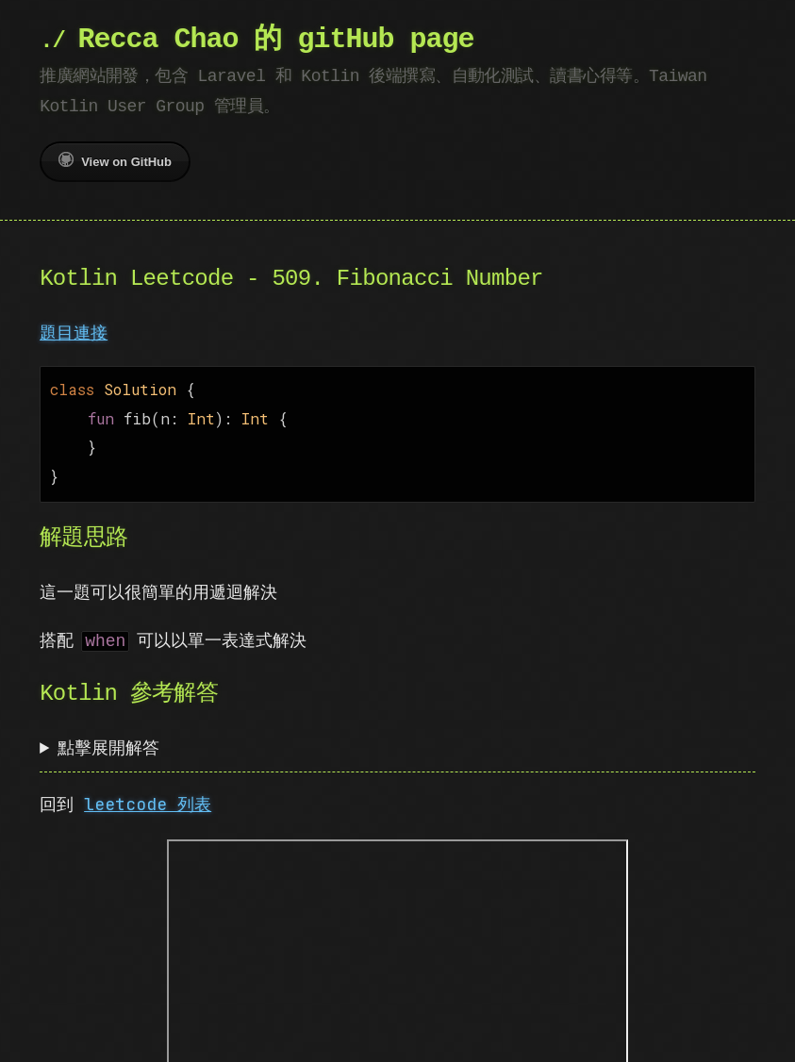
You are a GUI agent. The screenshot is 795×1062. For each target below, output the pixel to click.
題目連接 (74, 332)
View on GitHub (115, 160)
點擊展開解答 (108, 740)
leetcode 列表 (147, 796)
